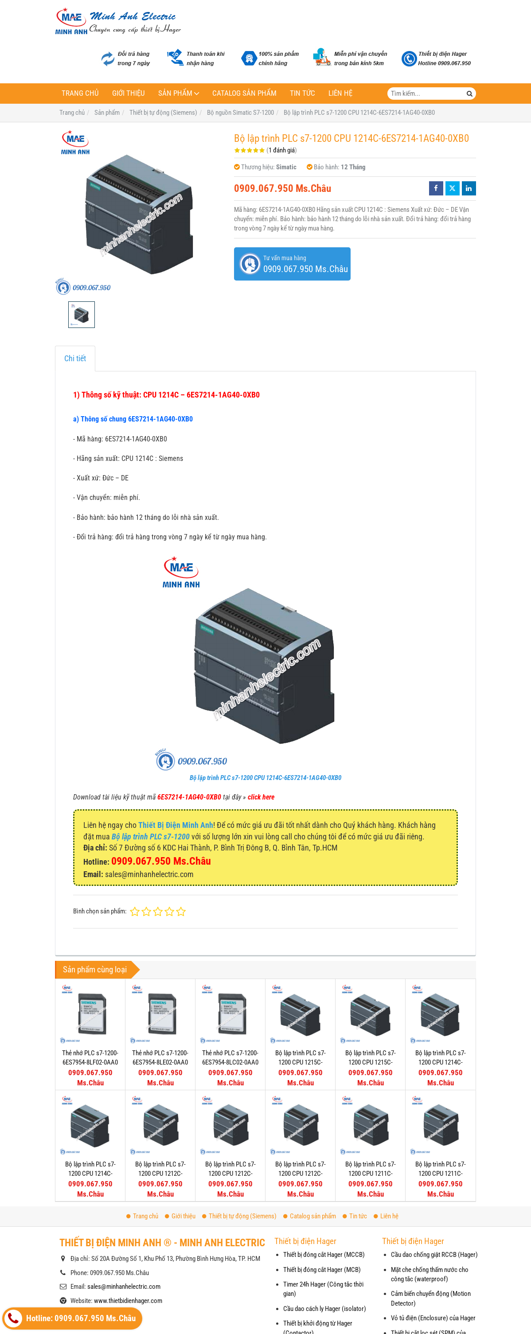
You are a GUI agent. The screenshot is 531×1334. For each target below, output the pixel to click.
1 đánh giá (282, 150)
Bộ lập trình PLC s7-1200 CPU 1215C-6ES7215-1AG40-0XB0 (370, 1062)
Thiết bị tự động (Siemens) (239, 1216)
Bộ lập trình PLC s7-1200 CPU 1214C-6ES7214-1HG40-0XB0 (440, 1062)
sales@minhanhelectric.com (123, 1287)
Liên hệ (340, 93)
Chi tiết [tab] (75, 358)
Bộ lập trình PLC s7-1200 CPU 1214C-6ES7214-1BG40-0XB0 (90, 1173)
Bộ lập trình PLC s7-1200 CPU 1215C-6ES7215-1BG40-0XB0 (300, 1062)
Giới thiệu (128, 93)
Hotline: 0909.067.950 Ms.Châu (70, 1318)
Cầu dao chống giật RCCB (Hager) (434, 1255)
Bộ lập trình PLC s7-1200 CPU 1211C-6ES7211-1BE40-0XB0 (440, 1113)
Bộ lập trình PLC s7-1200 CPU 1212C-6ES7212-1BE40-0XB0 (230, 1173)
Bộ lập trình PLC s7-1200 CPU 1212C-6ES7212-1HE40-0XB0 (160, 1173)
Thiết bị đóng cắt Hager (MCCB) (324, 1255)
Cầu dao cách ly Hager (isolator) (324, 1309)
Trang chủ (80, 93)
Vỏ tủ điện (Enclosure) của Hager (433, 1318)
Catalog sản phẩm (244, 93)
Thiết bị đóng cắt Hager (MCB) (322, 1270)
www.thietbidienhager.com (128, 1301)
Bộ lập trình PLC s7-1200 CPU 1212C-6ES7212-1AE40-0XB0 (300, 1173)
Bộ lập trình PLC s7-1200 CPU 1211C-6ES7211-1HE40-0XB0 (370, 1113)
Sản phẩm (175, 93)
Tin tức (302, 93)
